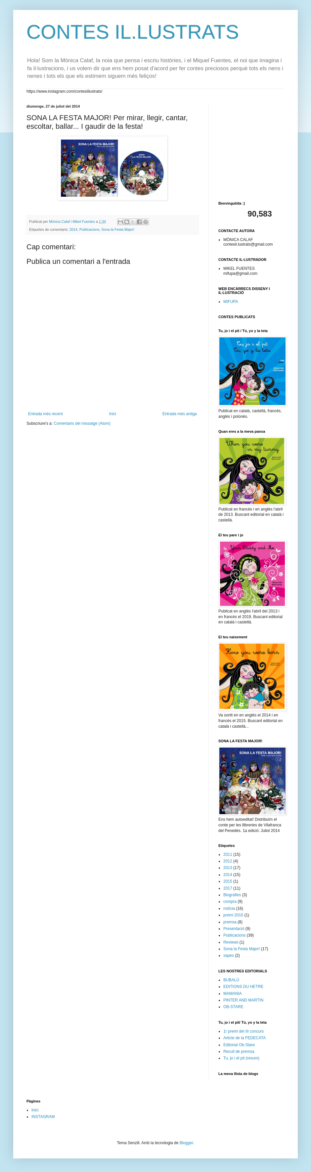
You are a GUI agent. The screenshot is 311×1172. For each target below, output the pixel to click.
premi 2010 (233, 915)
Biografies (232, 895)
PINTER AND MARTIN (243, 1000)
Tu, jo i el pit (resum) (241, 1058)
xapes (228, 955)
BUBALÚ (231, 980)
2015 (227, 881)
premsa (230, 922)
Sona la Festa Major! (118, 229)
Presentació (233, 928)
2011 (227, 854)
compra (230, 901)
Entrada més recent (45, 414)
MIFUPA (230, 301)
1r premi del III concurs (243, 1031)
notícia (229, 908)
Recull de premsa (238, 1051)
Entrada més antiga (179, 414)
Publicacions (89, 229)
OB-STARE (233, 1006)
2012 (227, 861)
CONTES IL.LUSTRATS (132, 32)
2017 (227, 888)
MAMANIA (232, 993)
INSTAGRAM (43, 1116)
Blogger (186, 1143)
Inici (112, 414)
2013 (227, 867)
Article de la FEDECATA (244, 1038)
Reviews (230, 942)
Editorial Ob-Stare (239, 1045)
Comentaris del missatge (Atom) (82, 423)
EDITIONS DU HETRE (243, 986)
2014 (73, 229)
